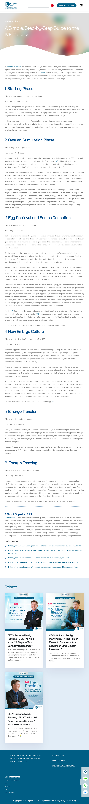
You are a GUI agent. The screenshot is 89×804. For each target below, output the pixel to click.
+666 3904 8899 (58, 761)
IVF (38, 66)
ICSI (37, 314)
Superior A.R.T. (10, 517)
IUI (5, 783)
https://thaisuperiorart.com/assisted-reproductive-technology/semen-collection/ (43, 562)
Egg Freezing (9, 792)
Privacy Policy (60, 801)
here (43, 72)
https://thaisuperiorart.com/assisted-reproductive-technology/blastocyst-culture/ (43, 567)
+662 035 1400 (58, 756)
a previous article (14, 66)
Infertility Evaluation (12, 780)
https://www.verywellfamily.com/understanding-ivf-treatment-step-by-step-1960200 (44, 546)
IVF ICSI (7, 786)
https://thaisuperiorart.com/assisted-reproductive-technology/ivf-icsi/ (38, 558)
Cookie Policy (71, 801)
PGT (6, 789)
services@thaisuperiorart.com (63, 765)
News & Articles (12, 21)
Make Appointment (67, 5)
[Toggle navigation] (81, 5)
